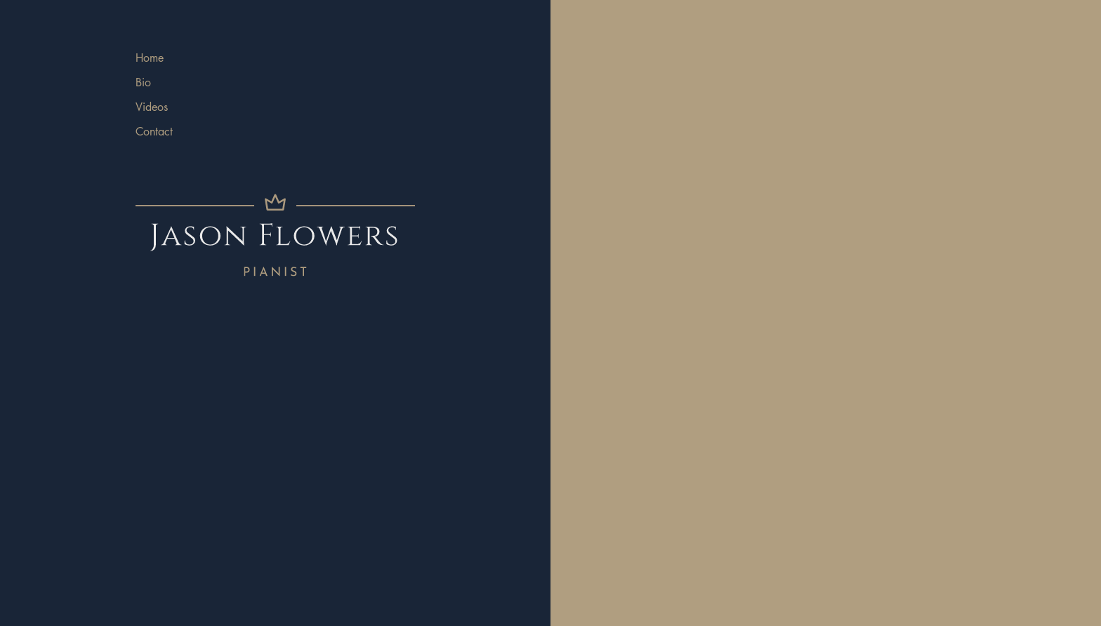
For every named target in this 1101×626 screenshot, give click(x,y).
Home (150, 58)
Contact (154, 131)
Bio (143, 82)
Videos (152, 107)
